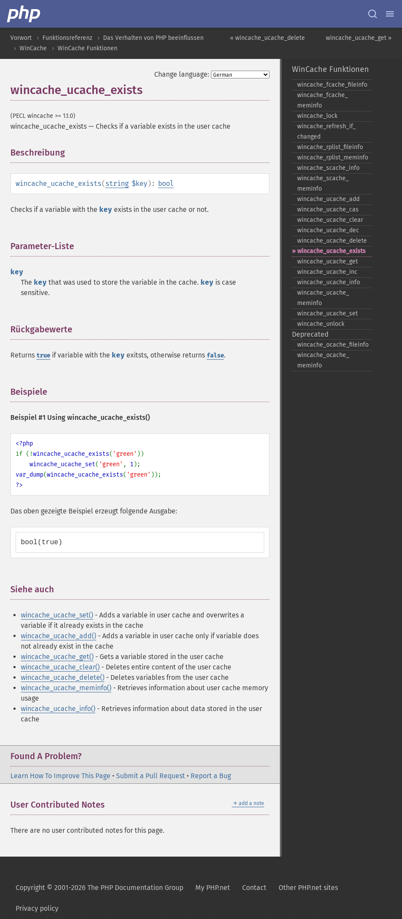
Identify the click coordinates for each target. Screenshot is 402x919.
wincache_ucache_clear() (60, 667)
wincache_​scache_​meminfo (323, 183)
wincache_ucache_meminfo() (66, 688)
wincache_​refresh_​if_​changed (326, 131)
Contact (254, 887)
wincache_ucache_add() (58, 636)
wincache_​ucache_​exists (331, 251)
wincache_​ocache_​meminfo (323, 360)
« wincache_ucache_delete (267, 38)
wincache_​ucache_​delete (332, 240)
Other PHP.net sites (308, 887)
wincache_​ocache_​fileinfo (333, 344)
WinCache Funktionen (87, 48)
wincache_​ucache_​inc (327, 272)
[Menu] (390, 14)
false (215, 355)
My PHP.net (212, 887)
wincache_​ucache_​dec (328, 230)
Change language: (181, 74)
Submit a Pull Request (150, 776)
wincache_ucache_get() (57, 657)
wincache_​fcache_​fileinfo (332, 84)
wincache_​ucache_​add (328, 199)
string (117, 183)
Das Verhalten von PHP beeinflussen (153, 38)
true (43, 355)
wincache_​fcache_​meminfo (322, 100)
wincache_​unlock (320, 324)
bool (166, 183)
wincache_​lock (317, 116)
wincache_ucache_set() (57, 615)
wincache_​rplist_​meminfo (332, 157)
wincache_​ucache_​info (328, 282)
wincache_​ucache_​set (327, 313)
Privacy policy (37, 908)
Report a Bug (211, 776)
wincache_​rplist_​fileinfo (330, 147)
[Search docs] (372, 14)
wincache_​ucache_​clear (330, 220)
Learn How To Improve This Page (60, 776)
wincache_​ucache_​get (327, 261)
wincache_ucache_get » (359, 38)
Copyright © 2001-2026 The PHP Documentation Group (99, 887)
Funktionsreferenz (67, 38)
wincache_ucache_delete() (62, 677)
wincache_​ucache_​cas (328, 209)
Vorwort (21, 38)
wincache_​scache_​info (328, 168)
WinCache (33, 48)
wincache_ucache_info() (58, 709)
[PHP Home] (24, 14)
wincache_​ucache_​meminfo (323, 298)
